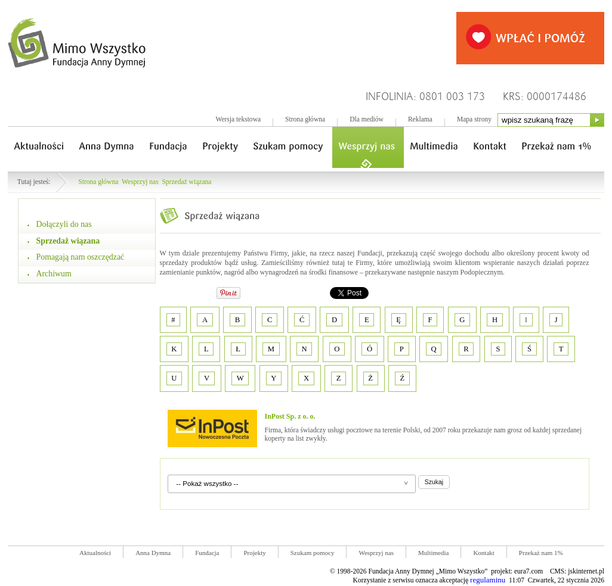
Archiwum (54, 273)
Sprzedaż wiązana (186, 182)
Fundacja (207, 552)
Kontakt (483, 552)
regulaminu (487, 579)
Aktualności (95, 552)
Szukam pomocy (312, 552)
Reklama (420, 119)
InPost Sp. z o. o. (290, 416)
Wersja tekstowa (238, 119)
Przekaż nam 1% (541, 552)
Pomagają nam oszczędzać (80, 257)
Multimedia (433, 552)
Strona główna (305, 119)
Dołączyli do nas (64, 224)
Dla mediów (367, 119)
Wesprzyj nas (140, 182)
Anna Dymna (153, 552)
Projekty (254, 552)
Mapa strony (474, 119)
